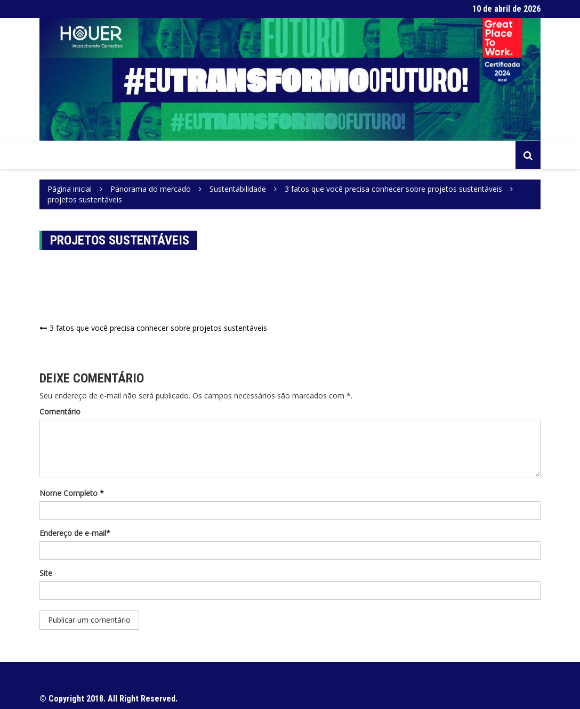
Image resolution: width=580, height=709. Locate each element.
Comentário (59, 411)
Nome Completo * (71, 493)
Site (45, 573)
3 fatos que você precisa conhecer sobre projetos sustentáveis (158, 328)
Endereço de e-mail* (74, 533)
